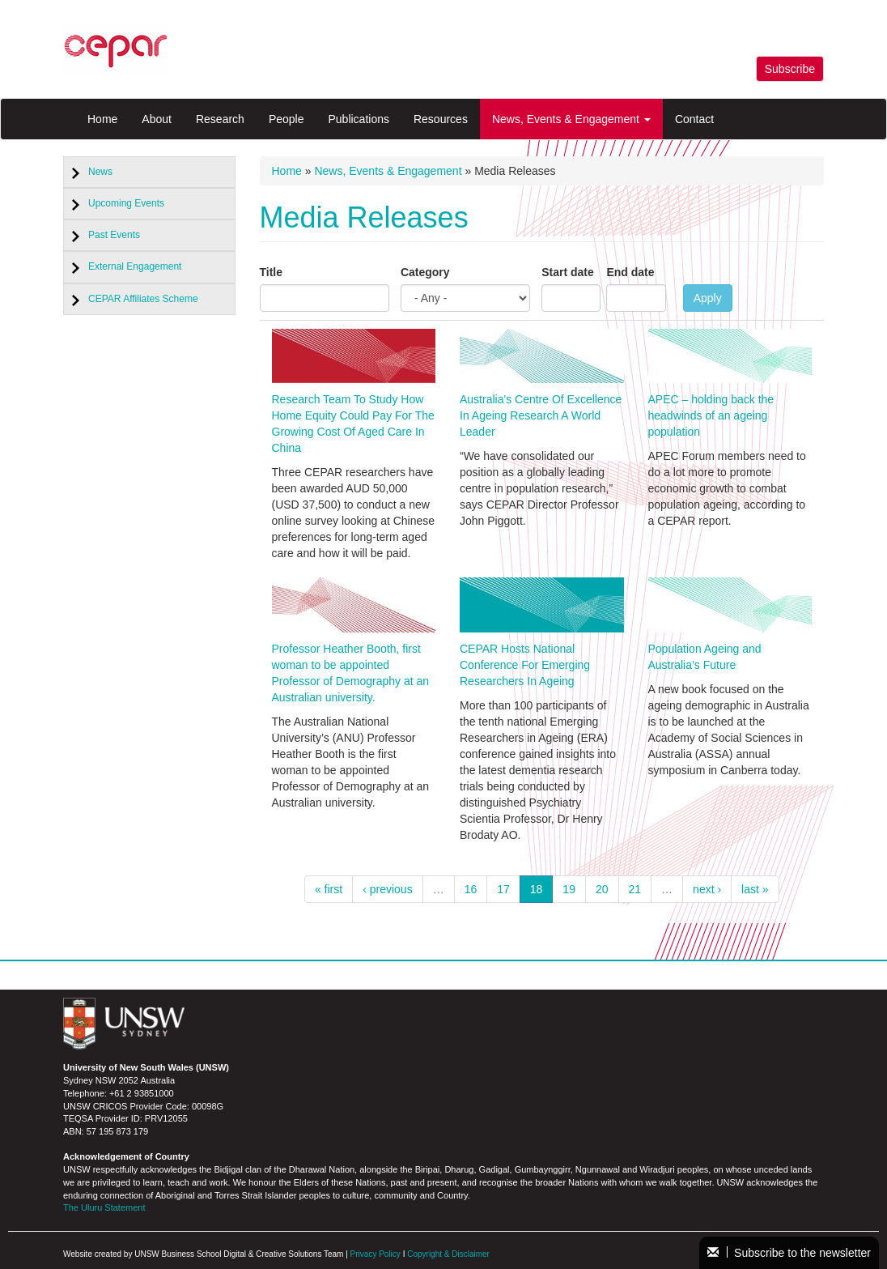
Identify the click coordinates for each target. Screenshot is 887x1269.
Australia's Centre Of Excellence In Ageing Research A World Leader (541, 415)
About (157, 119)
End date (630, 272)
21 (635, 889)
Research (220, 119)
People (286, 119)
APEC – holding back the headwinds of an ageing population (711, 415)
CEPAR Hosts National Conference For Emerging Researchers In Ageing (525, 665)
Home (102, 119)
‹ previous (387, 889)
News (100, 171)
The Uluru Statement (104, 1207)
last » (754, 889)
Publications (358, 119)
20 (602, 889)
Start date (567, 272)
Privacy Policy (375, 1254)
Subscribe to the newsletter (789, 1252)
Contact (694, 119)
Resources (441, 119)
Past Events (114, 235)
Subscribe (790, 68)
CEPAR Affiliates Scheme (143, 298)
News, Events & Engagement (571, 119)
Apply (708, 298)
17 (503, 889)
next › (707, 889)
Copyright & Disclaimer (448, 1254)
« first (328, 889)
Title (271, 272)
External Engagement (134, 266)
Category (425, 272)
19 (568, 889)
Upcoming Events (126, 203)
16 (471, 889)
